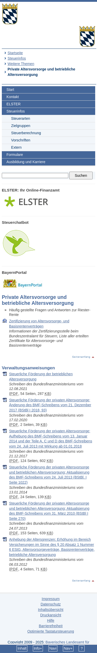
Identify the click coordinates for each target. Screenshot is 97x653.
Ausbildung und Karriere (25, 162)
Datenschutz (51, 604)
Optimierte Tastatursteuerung (50, 631)
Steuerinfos (17, 58)
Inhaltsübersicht (50, 610)
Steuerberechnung (26, 133)
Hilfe (50, 620)
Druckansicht (50, 615)
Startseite (15, 53)
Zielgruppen (20, 126)
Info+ (38, 648)
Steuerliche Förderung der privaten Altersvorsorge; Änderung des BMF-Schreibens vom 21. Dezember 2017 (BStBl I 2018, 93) (50, 405)
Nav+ (68, 648)
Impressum (50, 599)
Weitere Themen (21, 64)
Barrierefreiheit (51, 626)
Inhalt (22, 648)
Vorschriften (20, 140)
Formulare (14, 155)
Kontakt (12, 97)
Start (10, 89)
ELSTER (13, 104)
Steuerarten (20, 118)
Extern (16, 147)
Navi (52, 648)
